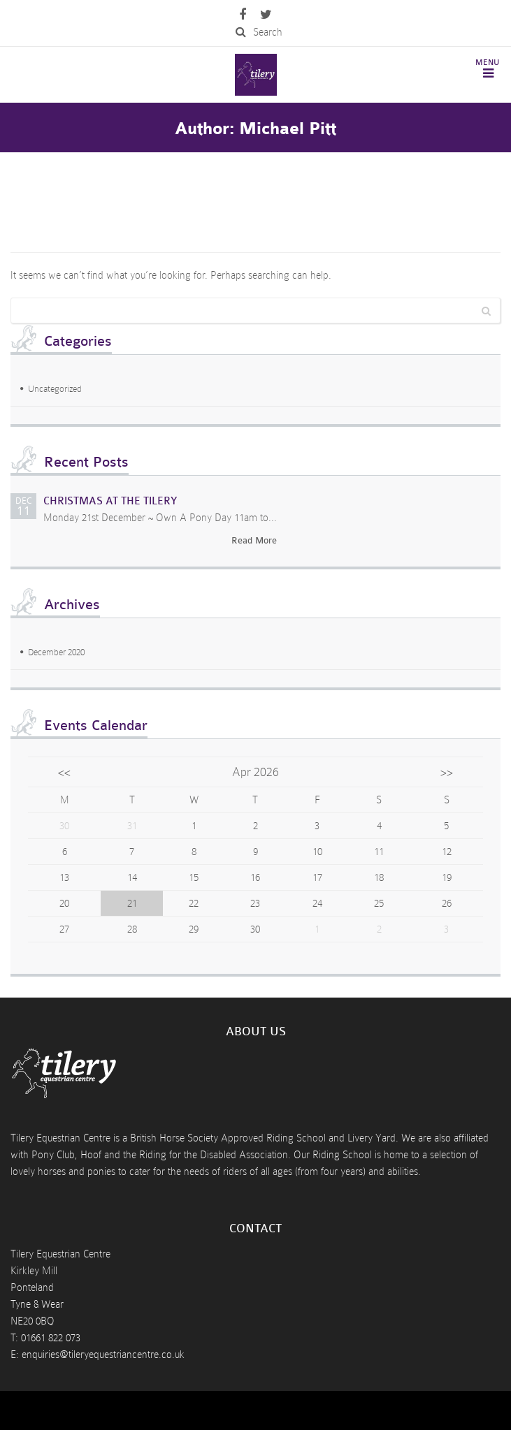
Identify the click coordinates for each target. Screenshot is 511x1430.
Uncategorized (55, 389)
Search (259, 32)
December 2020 (56, 652)
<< (64, 772)
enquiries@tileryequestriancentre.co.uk (103, 1354)
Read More (254, 540)
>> (446, 772)
